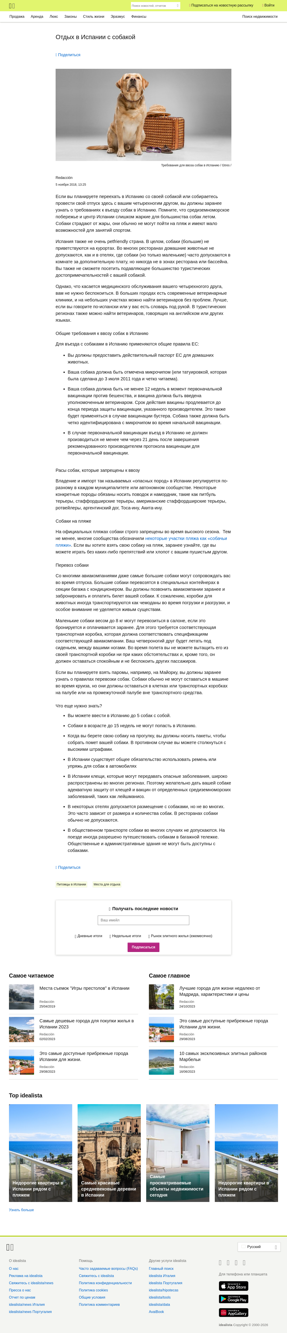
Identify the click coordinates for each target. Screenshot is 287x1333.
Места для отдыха (107, 884)
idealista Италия (162, 1276)
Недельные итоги (126, 936)
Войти (269, 5)
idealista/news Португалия (30, 1312)
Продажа (16, 16)
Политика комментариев (99, 1304)
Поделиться (69, 55)
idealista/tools (160, 1297)
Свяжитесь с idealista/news (31, 1283)
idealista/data (159, 1304)
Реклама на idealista (26, 1276)
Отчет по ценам (22, 1297)
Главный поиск (161, 1269)
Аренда (37, 16)
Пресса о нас (20, 1290)
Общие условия (92, 1297)
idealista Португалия (165, 1283)
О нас (14, 1269)
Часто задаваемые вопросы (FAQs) (108, 1269)
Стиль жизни (93, 16)
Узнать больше (21, 1210)
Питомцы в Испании (71, 884)
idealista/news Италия (27, 1304)
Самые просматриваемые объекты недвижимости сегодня (176, 1185)
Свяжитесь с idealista (96, 1276)
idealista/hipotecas (163, 1290)
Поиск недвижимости (260, 16)
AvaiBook (156, 1312)
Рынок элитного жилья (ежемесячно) (181, 936)
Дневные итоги (89, 936)
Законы (70, 16)
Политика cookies (93, 1290)
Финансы (138, 16)
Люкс (54, 16)
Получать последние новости (145, 908)
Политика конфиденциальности (105, 1283)
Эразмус (118, 16)
